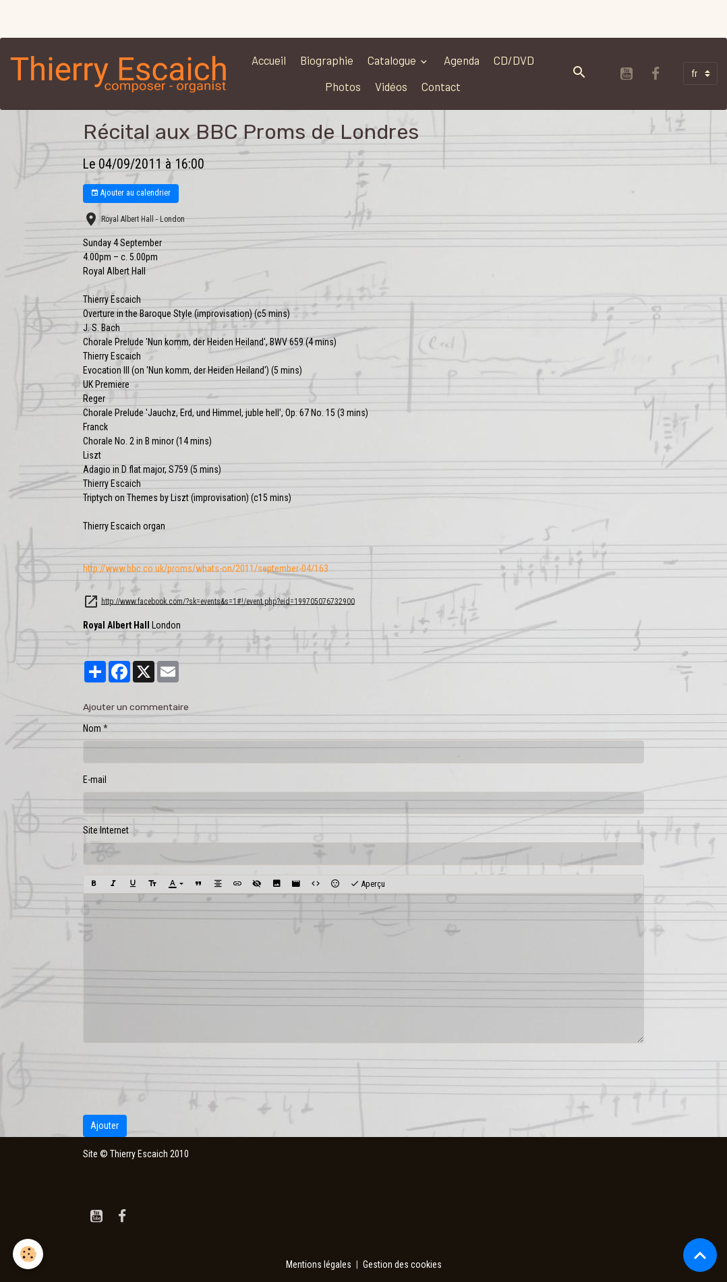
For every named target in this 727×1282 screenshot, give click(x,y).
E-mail (95, 779)
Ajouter (104, 1125)
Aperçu (367, 884)
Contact (441, 86)
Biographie (326, 60)
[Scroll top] (700, 1255)
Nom (92, 728)
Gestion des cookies (402, 1264)
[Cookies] (28, 1254)
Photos (343, 86)
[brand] (119, 73)
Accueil (269, 60)
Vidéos (391, 86)
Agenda (461, 60)
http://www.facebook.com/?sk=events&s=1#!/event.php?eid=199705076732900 (228, 601)
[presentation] (185, 1079)
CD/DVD (514, 60)
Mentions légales (318, 1264)
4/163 (205, 568)
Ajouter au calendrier (130, 193)
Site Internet (106, 830)
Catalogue (393, 60)
